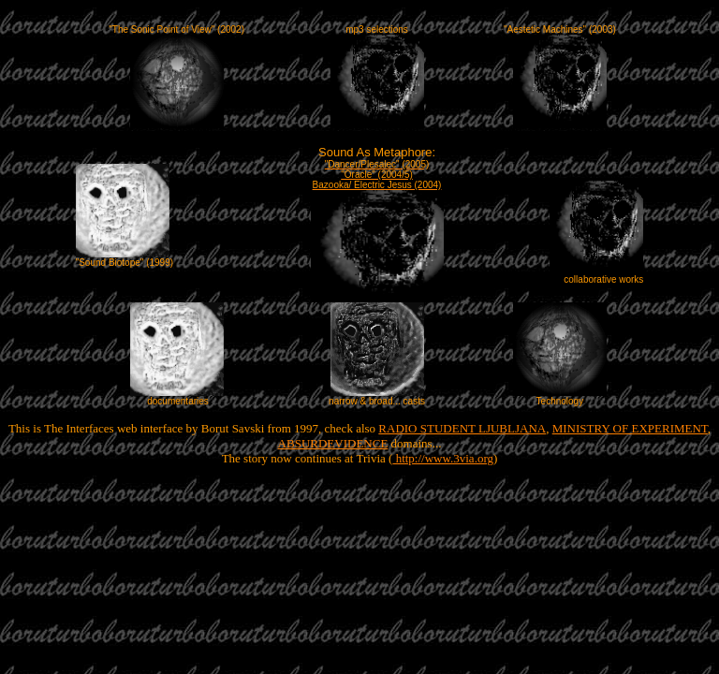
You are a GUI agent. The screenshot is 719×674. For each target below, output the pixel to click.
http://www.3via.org (442, 458)
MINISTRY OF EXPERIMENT (630, 428)
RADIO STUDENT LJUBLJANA (462, 428)
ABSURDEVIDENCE (333, 443)
